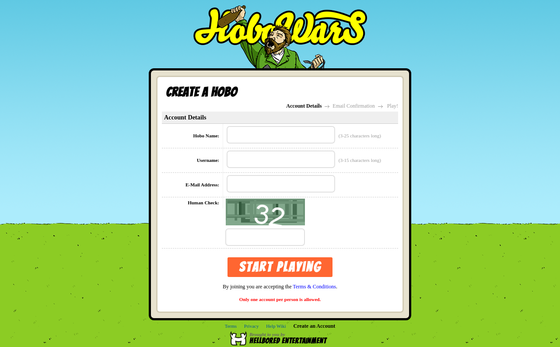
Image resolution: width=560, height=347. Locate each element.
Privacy (251, 326)
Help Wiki (276, 326)
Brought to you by (292, 338)
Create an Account (314, 326)
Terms (231, 326)
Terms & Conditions (314, 287)
